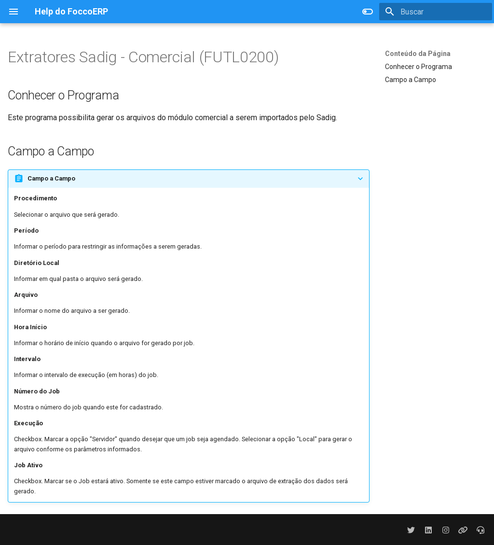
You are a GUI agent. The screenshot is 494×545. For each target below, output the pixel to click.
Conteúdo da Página (418, 53)
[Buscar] (435, 11)
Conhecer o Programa (418, 66)
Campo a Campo (410, 80)
